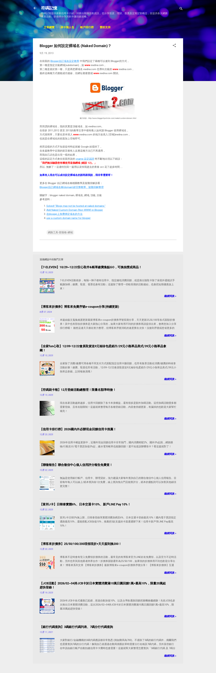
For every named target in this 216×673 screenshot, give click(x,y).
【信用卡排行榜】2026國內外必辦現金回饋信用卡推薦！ (78, 429)
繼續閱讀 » (170, 296)
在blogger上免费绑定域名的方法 (64, 214)
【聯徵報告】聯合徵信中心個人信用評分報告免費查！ (76, 465)
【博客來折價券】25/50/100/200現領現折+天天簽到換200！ (81, 544)
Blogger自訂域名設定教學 (64, 61)
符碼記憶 (49, 8)
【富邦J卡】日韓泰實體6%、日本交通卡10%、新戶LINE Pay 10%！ (85, 504)
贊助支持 (105, 27)
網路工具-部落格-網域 (60, 232)
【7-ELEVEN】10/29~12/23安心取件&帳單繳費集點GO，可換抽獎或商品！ (91, 267)
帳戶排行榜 (87, 27)
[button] (174, 46)
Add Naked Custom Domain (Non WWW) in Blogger (74, 210)
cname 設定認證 (85, 158)
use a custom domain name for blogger (68, 218)
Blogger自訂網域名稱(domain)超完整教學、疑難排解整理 (72, 187)
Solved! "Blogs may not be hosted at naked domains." (75, 205)
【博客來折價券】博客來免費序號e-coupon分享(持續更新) (79, 306)
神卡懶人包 (67, 27)
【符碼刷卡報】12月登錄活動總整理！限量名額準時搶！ (78, 389)
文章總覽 (49, 27)
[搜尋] (181, 9)
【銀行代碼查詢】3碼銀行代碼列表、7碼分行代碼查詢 (76, 627)
